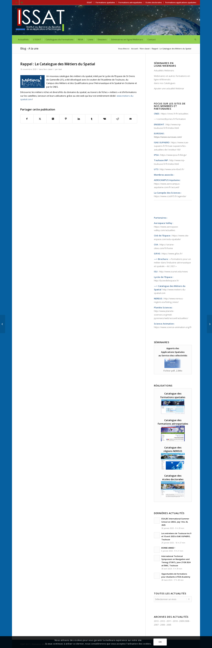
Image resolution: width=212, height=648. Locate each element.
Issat (60, 69)
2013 (156, 620)
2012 (162, 620)
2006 (162, 624)
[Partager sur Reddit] (117, 118)
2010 (175, 620)
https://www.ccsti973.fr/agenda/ (170, 196)
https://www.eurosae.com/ (168, 136)
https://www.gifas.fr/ (172, 253)
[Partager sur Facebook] (26, 118)
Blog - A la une (29, 48)
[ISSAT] (41, 20)
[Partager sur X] (40, 118)
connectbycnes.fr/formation (171, 118)
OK (160, 642)
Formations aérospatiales (130, 2)
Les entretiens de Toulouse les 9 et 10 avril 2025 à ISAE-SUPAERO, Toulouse (176, 536)
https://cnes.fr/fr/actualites (174, 113)
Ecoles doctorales (154, 2)
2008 (186, 620)
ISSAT (89, 2)
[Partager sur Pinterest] (65, 118)
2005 (169, 624)
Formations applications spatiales (180, 2)
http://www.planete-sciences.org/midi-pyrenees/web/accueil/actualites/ (171, 315)
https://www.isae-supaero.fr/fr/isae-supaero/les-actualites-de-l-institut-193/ (171, 146)
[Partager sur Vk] (104, 118)
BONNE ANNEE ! (168, 548)
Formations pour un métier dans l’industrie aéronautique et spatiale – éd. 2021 (172, 263)
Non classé (48, 69)
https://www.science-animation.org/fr (173, 327)
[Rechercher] (194, 39)
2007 (156, 624)
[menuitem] (89, 2)
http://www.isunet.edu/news (173, 271)
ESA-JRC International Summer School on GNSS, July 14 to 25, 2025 (175, 521)
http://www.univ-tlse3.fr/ (172, 169)
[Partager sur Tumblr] (91, 118)
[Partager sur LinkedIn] (78, 118)
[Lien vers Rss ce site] (16, 2)
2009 (181, 620)
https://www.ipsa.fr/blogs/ (173, 154)
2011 (169, 620)
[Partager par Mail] (130, 118)
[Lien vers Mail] (21, 2)
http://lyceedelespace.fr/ (166, 280)
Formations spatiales (105, 2)
